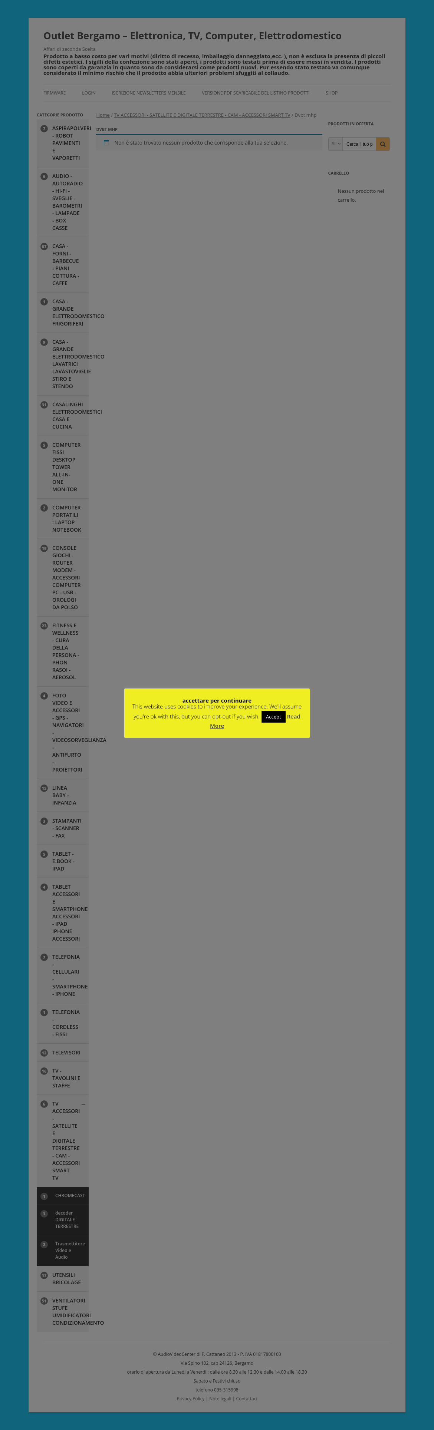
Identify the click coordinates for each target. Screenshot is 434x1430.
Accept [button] (273, 716)
